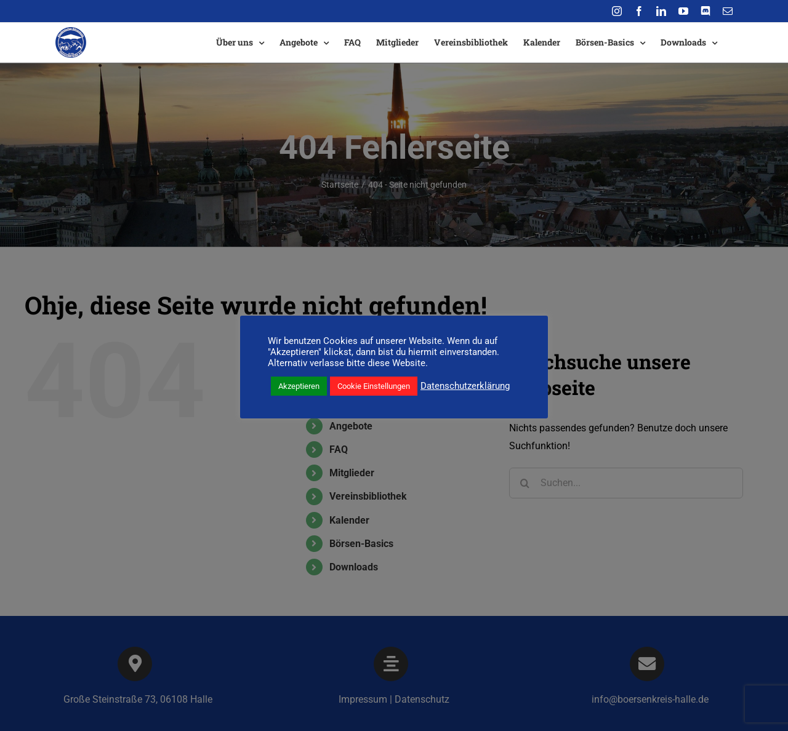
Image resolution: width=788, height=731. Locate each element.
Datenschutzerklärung (465, 385)
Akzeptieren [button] (299, 386)
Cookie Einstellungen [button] (373, 386)
